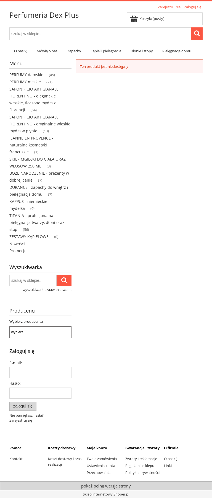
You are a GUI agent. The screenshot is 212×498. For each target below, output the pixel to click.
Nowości (17, 243)
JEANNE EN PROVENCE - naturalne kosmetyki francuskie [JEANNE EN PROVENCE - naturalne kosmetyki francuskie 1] (31, 144)
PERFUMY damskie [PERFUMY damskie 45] (26, 74)
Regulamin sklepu (139, 465)
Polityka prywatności (142, 472)
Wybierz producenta (26, 321)
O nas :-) (170, 458)
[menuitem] (20, 51)
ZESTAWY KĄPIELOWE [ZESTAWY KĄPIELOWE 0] (29, 236)
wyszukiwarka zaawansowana (47, 289)
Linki (168, 465)
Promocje (17, 250)
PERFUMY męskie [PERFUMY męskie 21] (25, 81)
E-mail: (15, 362)
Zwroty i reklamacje (141, 458)
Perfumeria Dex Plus (44, 15)
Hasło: (15, 383)
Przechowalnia (98, 472)
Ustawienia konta (101, 465)
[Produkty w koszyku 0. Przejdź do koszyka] (147, 18)
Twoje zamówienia (102, 458)
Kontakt (16, 458)
